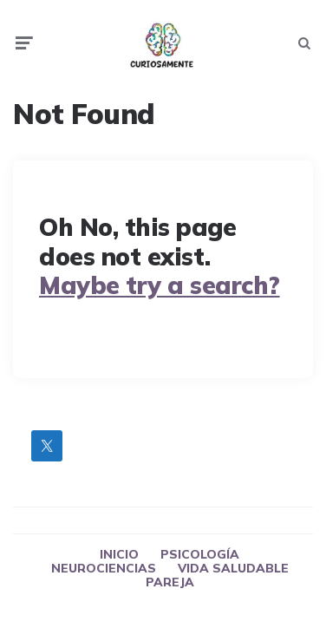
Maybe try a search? (159, 285)
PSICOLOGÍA (199, 554)
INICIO (119, 554)
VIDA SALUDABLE (233, 568)
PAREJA (170, 582)
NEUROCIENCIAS (103, 568)
